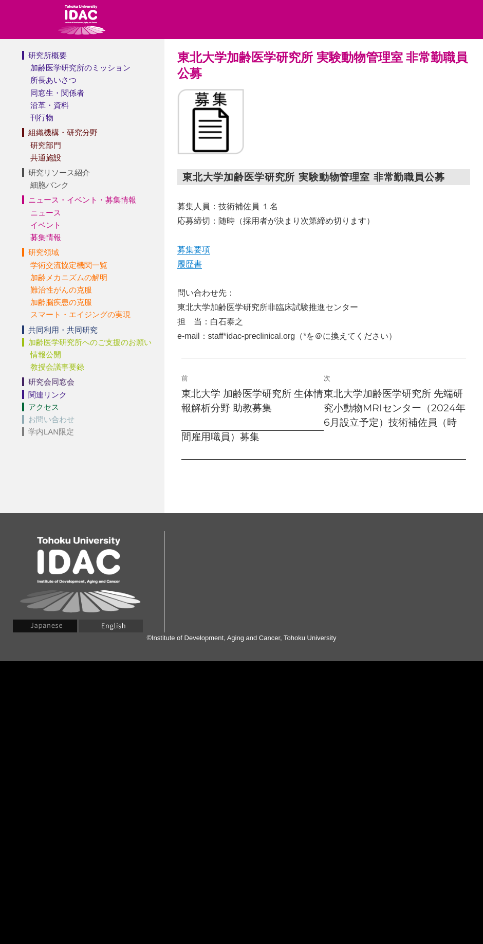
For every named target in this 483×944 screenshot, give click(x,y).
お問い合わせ (51, 419)
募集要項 (193, 249)
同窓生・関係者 (57, 92)
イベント (45, 225)
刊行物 (41, 117)
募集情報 (45, 237)
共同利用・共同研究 (63, 329)
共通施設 (45, 157)
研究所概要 (47, 55)
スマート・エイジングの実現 (80, 314)
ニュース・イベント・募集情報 (82, 199)
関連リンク (47, 394)
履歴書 (189, 264)
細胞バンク (49, 184)
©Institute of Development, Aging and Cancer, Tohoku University (241, 638)
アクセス (43, 407)
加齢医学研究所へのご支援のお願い (90, 342)
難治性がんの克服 (61, 289)
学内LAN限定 (51, 431)
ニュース (45, 212)
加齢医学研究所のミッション (80, 67)
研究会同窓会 (51, 381)
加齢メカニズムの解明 (68, 277)
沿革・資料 (49, 105)
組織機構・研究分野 (63, 132)
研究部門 (45, 145)
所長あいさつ (53, 80)
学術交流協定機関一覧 (68, 265)
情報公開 (45, 354)
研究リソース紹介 (59, 172)
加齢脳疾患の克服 (61, 302)
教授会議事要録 (57, 366)
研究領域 (43, 252)
